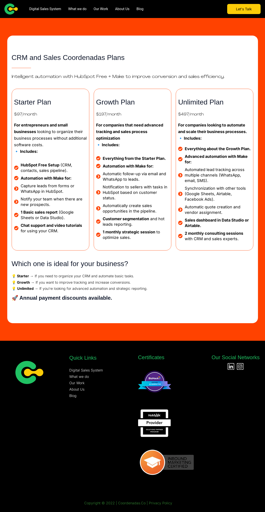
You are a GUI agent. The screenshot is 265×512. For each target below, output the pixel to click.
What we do (77, 9)
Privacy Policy (160, 503)
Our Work (101, 9)
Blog (140, 9)
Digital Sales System (45, 9)
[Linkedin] (231, 366)
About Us (122, 9)
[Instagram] (240, 366)
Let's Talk (244, 9)
